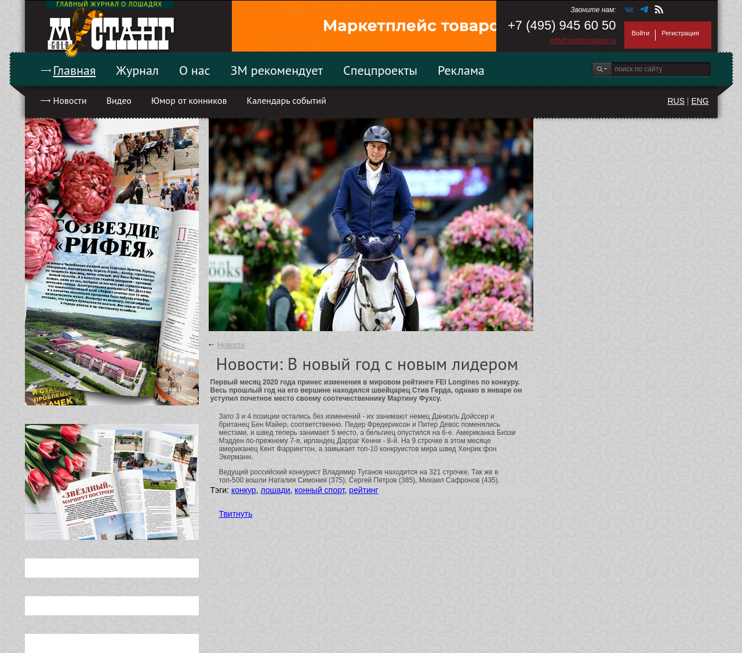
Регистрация (680, 33)
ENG (699, 101)
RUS (676, 101)
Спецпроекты (380, 70)
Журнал (137, 70)
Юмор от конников (189, 100)
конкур (243, 490)
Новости (70, 100)
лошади (275, 490)
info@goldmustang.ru (583, 41)
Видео (118, 100)
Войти (641, 33)
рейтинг (363, 490)
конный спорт (319, 490)
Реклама (461, 70)
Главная (74, 70)
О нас (194, 70)
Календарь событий (286, 100)
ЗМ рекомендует (277, 70)
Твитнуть (236, 513)
